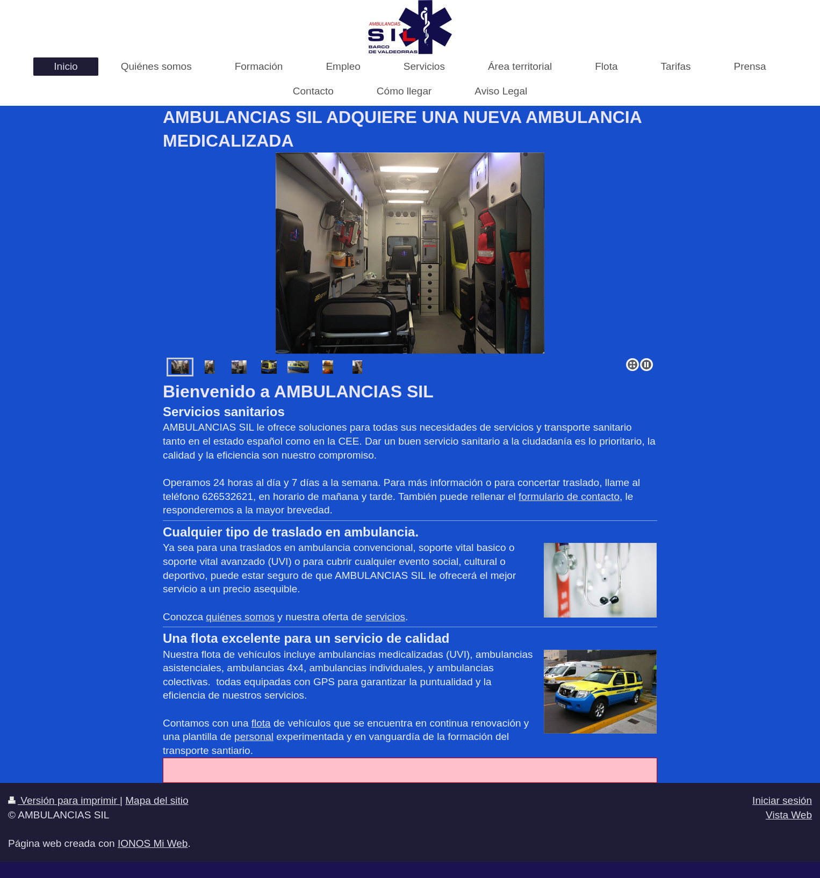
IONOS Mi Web (153, 843)
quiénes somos (240, 616)
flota (261, 723)
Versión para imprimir (64, 800)
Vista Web (789, 815)
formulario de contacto (569, 496)
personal (254, 736)
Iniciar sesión (782, 800)
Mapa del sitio (156, 800)
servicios (385, 616)
